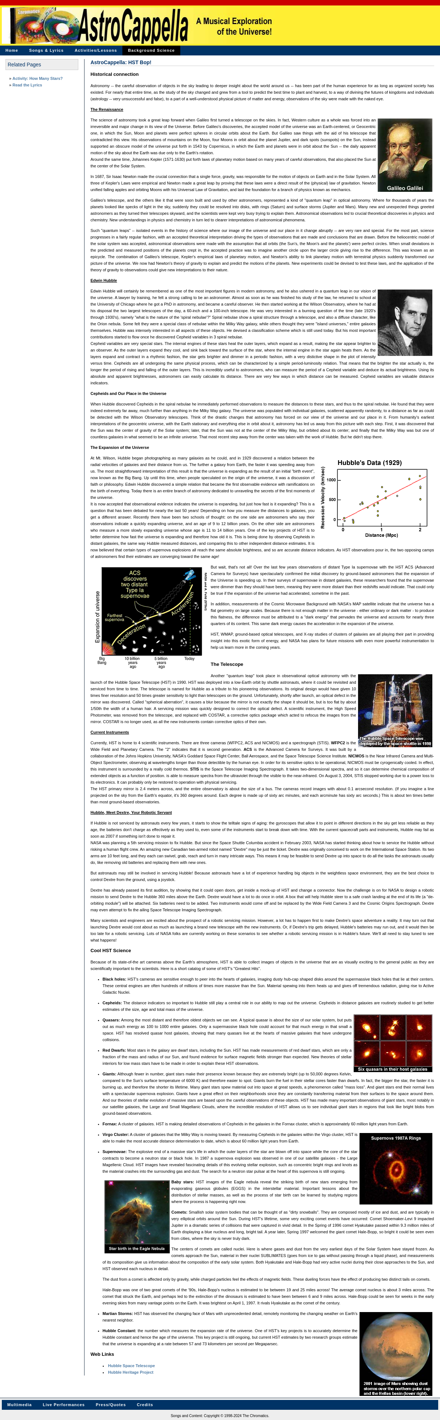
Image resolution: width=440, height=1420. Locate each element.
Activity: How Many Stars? (37, 78)
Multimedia (19, 1404)
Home (11, 50)
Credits (145, 1404)
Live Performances (64, 1404)
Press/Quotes (111, 1404)
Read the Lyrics (27, 85)
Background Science (151, 50)
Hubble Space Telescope (131, 1365)
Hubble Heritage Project (131, 1372)
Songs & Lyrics (46, 50)
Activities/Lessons (96, 50)
